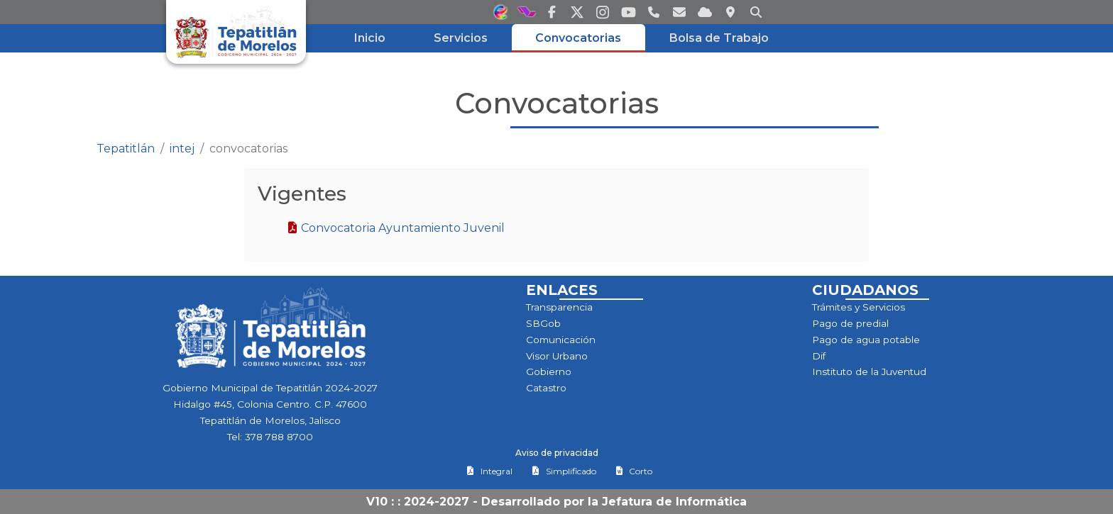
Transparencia (559, 307)
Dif (819, 356)
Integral (489, 471)
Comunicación (561, 339)
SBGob (543, 323)
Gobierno (548, 371)
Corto (633, 471)
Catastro (546, 387)
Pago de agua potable (866, 339)
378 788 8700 (279, 436)
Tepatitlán (126, 148)
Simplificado (564, 471)
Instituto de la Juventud (869, 371)
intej (182, 148)
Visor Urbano (557, 356)
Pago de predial (850, 323)
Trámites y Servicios (858, 307)
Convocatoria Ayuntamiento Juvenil (396, 228)
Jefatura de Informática (674, 501)
